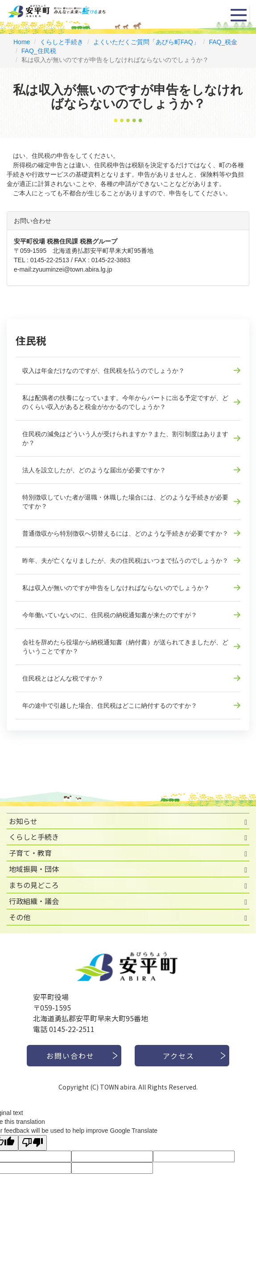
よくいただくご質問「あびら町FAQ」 (146, 41)
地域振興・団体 (34, 868)
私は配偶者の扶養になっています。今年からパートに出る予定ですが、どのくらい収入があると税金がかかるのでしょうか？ (125, 402)
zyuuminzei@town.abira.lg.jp (72, 269)
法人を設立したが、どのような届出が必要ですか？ (94, 470)
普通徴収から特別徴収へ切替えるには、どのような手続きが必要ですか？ (125, 533)
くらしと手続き (61, 41)
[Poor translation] (32, 1143)
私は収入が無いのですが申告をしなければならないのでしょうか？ (116, 587)
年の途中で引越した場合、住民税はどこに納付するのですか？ (109, 705)
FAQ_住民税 (38, 50)
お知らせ (23, 821)
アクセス (178, 1055)
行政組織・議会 (34, 901)
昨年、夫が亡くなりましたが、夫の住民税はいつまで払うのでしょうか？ (125, 560)
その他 (19, 917)
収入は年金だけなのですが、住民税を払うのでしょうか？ (103, 370)
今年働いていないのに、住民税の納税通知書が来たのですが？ (109, 615)
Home (21, 41)
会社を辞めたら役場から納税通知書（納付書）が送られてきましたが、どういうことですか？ (125, 647)
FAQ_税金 (223, 41)
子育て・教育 (30, 852)
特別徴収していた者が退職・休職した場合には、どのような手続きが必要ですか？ (125, 502)
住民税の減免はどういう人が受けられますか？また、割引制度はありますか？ (125, 438)
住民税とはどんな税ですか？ (62, 678)
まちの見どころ (34, 884)
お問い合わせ (70, 1055)
